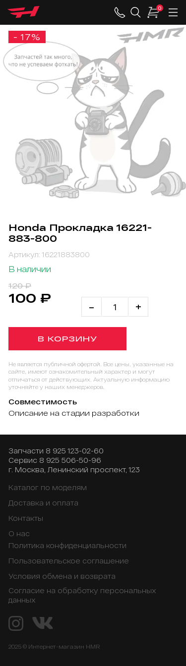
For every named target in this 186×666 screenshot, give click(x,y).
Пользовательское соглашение (68, 560)
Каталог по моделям (47, 487)
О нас (19, 533)
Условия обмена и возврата (62, 576)
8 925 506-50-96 (70, 460)
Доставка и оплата (43, 503)
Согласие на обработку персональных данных (82, 595)
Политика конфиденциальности (67, 545)
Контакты (25, 518)
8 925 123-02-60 (75, 450)
